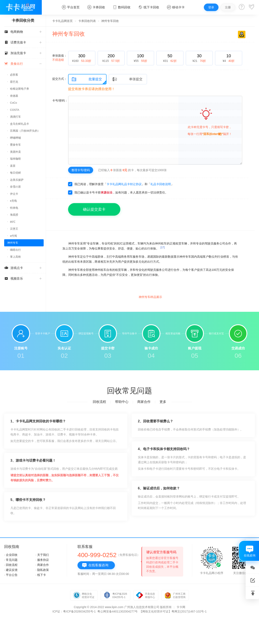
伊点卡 (14, 193)
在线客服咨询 (95, 565)
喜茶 (12, 165)
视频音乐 (23, 278)
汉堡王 (14, 228)
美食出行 (23, 63)
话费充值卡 (23, 42)
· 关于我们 (42, 554)
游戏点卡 (23, 268)
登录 (211, 7)
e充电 (13, 200)
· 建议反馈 (11, 570)
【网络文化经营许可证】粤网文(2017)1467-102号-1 (173, 611)
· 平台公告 (11, 575)
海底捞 (14, 214)
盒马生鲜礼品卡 (19, 123)
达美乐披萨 (17, 179)
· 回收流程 (11, 565)
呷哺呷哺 (15, 137)
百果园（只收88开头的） (25, 130)
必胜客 (14, 74)
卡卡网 (180, 607)
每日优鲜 (15, 172)
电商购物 (23, 31)
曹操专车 (15, 144)
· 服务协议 (42, 559)
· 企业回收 (11, 554)
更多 (163, 402)
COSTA (14, 109)
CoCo (13, 102)
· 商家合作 (42, 565)
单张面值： (59, 57)
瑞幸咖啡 (15, 158)
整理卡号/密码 (80, 170)
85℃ (12, 221)
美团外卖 (15, 151)
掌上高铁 (15, 256)
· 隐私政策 (42, 570)
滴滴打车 (15, 116)
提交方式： (59, 78)
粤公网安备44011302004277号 (117, 611)
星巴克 (14, 81)
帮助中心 (121, 402)
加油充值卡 (23, 53)
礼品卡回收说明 (160, 184)
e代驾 (13, 235)
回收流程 (99, 402)
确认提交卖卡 (94, 209)
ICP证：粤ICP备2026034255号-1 (74, 611)
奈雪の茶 (15, 186)
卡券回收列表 (87, 21)
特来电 (14, 207)
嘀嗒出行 (15, 249)
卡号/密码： (60, 100)
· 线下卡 (41, 575)
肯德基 (14, 95)
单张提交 (127, 79)
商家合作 (144, 402)
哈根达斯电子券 (19, 88)
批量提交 (86, 79)
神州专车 (12, 242)
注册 (228, 7)
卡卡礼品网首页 (62, 21)
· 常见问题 (11, 559)
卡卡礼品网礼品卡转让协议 (124, 184)
